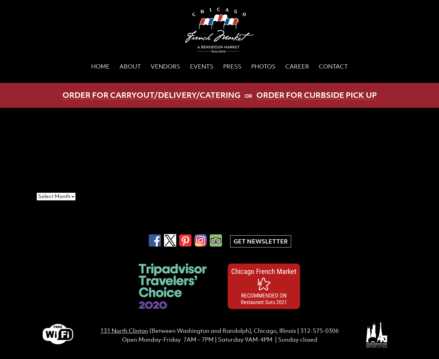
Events (201, 66)
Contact (333, 66)
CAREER (297, 66)
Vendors (165, 66)
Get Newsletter (261, 241)
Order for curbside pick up (316, 95)
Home (100, 66)
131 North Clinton (124, 330)
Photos (263, 66)
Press (232, 66)
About (130, 66)
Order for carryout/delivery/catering (151, 95)
